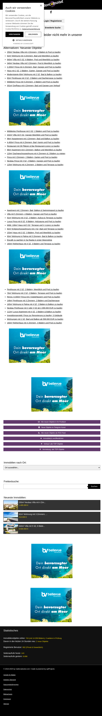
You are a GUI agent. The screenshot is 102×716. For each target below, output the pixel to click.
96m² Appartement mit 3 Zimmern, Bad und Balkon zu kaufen (33, 139)
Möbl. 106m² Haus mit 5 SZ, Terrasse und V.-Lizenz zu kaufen (33, 225)
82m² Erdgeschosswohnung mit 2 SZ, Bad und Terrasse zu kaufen (35, 229)
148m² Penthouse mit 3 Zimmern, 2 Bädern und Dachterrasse (33, 300)
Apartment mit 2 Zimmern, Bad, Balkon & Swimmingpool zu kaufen (35, 210)
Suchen (94, 486)
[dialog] (23, 24)
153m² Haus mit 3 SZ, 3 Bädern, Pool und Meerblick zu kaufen (33, 233)
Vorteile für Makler (9, 675)
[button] (23, 40)
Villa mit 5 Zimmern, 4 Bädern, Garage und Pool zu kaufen (32, 214)
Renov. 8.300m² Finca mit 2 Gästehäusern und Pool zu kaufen (33, 297)
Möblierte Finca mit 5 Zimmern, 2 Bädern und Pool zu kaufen (33, 82)
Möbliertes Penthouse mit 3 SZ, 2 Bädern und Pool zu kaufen (33, 131)
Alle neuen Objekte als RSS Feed (51, 433)
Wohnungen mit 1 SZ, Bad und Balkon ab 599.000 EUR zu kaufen (35, 319)
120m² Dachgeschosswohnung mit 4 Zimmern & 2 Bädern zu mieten (36, 153)
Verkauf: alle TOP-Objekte (52, 444)
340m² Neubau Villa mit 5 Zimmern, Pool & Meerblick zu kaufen (34, 63)
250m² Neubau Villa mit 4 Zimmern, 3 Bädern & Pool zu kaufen (34, 52)
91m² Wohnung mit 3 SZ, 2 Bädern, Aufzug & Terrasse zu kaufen (34, 218)
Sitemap (6, 704)
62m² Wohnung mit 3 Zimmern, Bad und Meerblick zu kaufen (33, 56)
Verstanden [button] (14, 34)
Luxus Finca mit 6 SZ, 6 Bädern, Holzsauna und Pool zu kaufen (34, 221)
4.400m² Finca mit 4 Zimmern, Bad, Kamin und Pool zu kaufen (33, 142)
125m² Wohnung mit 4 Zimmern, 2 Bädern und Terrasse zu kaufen (35, 165)
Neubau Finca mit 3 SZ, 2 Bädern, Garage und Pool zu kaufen (33, 161)
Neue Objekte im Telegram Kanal (51, 427)
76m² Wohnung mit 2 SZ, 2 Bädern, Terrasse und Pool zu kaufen (34, 293)
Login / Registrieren (51, 21)
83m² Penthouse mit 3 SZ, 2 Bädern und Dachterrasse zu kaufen (34, 78)
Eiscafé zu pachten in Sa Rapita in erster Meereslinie (29, 240)
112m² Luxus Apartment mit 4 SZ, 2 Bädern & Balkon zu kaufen (34, 312)
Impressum (7, 699)
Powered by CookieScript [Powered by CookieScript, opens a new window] (23, 44)
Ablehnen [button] (33, 34)
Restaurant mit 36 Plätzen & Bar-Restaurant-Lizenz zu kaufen (33, 146)
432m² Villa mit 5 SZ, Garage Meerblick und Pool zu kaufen (32, 135)
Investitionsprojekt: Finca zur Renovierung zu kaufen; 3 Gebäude (34, 315)
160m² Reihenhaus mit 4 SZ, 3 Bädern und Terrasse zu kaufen (33, 244)
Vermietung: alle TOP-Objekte (52, 449)
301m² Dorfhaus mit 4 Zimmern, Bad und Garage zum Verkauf (33, 85)
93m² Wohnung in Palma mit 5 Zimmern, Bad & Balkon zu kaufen (34, 236)
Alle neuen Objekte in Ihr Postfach (52, 422)
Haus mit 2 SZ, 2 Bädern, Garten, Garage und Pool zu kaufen (33, 71)
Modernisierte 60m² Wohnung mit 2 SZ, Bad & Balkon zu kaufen (34, 74)
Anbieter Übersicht (9, 680)
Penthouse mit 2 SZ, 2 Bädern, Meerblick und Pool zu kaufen (33, 289)
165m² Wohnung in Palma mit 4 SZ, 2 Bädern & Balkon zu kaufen (35, 304)
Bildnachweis (7, 694)
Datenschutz (7, 689)
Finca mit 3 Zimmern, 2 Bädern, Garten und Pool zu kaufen (32, 157)
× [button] (41, 6)
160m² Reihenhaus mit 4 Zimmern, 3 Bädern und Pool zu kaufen (34, 323)
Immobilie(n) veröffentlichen (51, 438)
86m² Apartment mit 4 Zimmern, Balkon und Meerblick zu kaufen (34, 150)
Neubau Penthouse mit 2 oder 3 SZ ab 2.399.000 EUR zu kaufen (34, 308)
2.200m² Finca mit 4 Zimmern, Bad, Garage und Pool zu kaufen (34, 67)
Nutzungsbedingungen (11, 684)
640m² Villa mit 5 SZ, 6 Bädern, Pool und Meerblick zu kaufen (33, 59)
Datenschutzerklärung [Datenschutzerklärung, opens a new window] (31, 29)
